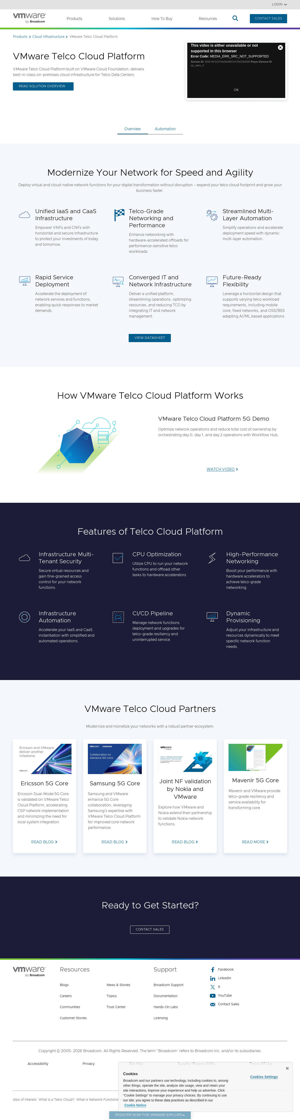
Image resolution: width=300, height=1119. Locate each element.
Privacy (88, 1064)
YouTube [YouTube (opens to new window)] (221, 996)
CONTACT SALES (268, 18)
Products (74, 19)
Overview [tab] (132, 129)
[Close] (287, 1068)
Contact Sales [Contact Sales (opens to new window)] (224, 1004)
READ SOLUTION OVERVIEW (42, 86)
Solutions (117, 19)
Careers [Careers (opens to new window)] (66, 996)
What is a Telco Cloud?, (57, 1099)
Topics (112, 996)
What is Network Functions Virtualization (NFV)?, (114, 1099)
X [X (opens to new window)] (215, 987)
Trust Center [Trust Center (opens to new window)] (116, 1007)
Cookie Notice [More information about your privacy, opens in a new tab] (135, 1105)
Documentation (165, 996)
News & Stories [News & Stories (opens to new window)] (118, 985)
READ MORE (253, 842)
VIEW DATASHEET (150, 338)
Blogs (64, 985)
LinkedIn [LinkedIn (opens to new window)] (220, 978)
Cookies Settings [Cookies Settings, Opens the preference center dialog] (264, 1077)
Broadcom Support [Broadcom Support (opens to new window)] (169, 985)
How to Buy (161, 19)
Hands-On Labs (166, 1007)
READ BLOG (42, 842)
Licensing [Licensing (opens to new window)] (161, 1018)
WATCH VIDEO (221, 469)
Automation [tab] (165, 129)
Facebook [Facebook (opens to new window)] (222, 970)
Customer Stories (73, 1018)
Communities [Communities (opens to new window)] (70, 1007)
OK (236, 90)
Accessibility (38, 1064)
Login (279, 4)
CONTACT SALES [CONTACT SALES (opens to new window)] (150, 929)
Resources (208, 19)
